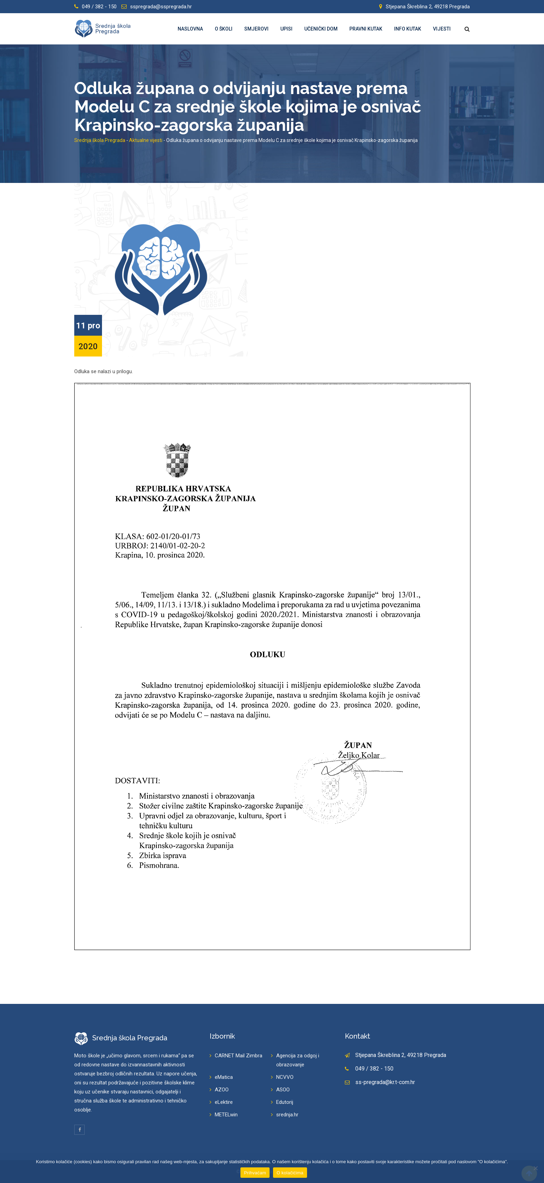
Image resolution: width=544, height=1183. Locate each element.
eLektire (224, 1102)
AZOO (222, 1089)
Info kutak (407, 29)
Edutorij (284, 1102)
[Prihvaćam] (535, 1168)
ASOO (283, 1089)
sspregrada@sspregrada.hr (161, 6)
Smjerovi (256, 29)
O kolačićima (290, 1172)
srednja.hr (287, 1114)
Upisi (286, 29)
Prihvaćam (255, 1172)
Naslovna (190, 29)
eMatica (224, 1077)
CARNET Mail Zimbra (238, 1055)
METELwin (226, 1114)
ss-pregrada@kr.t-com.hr (385, 1082)
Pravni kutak (365, 29)
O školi (223, 29)
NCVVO (285, 1077)
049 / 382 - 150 (99, 6)
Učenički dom (321, 29)
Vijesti (442, 29)
